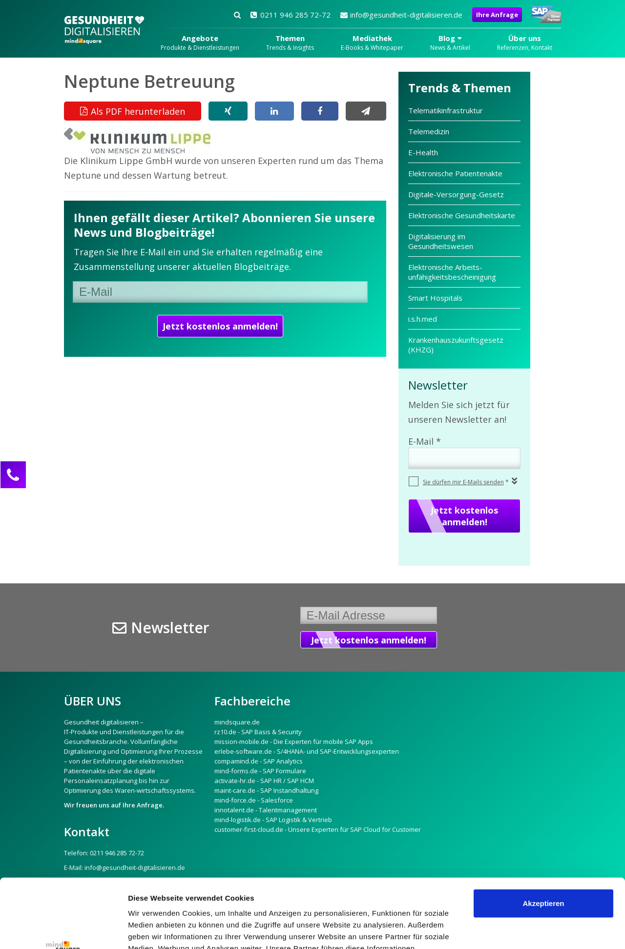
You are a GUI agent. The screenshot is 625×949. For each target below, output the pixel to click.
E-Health (423, 152)
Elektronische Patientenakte (455, 173)
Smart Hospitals (435, 298)
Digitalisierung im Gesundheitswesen (440, 241)
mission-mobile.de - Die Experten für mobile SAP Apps (293, 741)
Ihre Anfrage (497, 14)
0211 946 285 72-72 (290, 15)
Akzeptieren (543, 834)
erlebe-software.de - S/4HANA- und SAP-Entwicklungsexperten (306, 751)
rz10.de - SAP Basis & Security (258, 731)
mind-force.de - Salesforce (253, 800)
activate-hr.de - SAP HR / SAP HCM (264, 780)
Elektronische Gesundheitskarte (461, 215)
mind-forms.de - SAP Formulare (260, 770)
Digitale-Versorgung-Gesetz (456, 194)
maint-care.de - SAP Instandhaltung (266, 790)
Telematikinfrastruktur (446, 110)
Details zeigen (152, 930)
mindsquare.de (237, 722)
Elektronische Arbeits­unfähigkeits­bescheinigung (452, 272)
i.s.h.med (422, 319)
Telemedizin (428, 131)
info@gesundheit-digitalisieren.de (401, 15)
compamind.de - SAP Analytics (258, 761)
